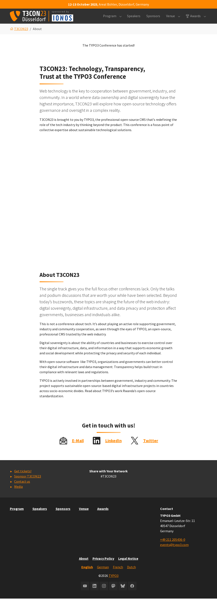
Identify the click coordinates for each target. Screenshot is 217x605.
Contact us (22, 488)
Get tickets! (22, 478)
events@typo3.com (174, 551)
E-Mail (78, 447)
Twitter (150, 447)
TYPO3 (113, 582)
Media (18, 493)
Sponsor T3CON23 (27, 483)
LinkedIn (113, 447)
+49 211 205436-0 (172, 546)
